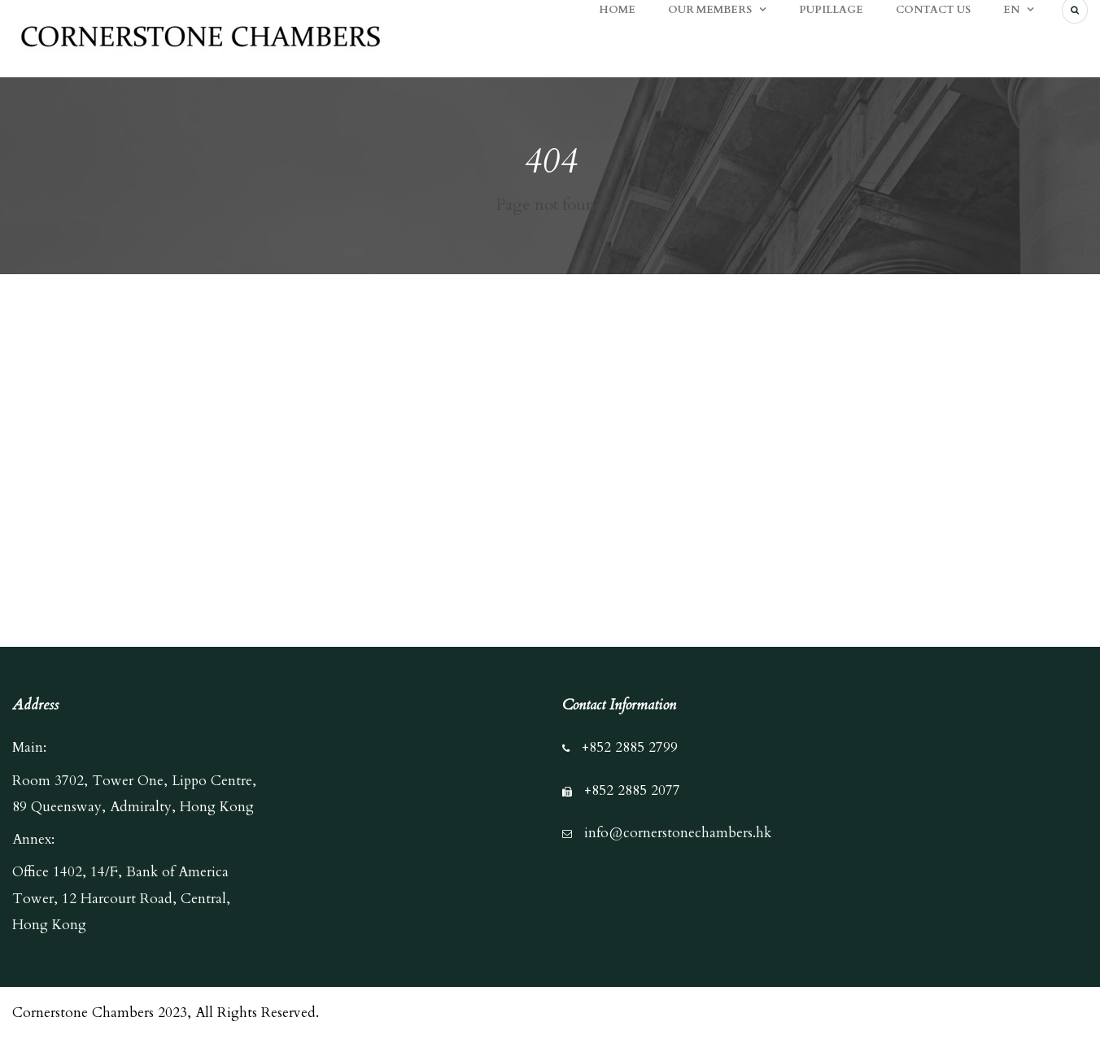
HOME (617, 9)
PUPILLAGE (831, 9)
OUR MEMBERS (710, 9)
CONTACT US (933, 9)
